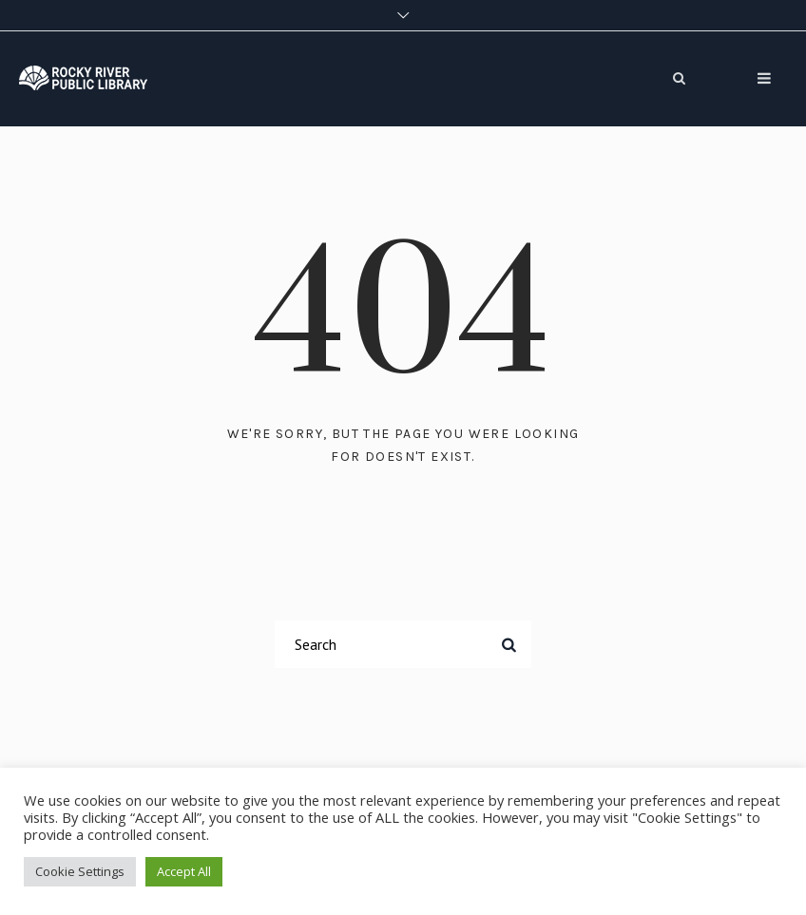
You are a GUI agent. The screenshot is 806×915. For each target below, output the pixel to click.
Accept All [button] (184, 871)
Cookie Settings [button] (80, 871)
